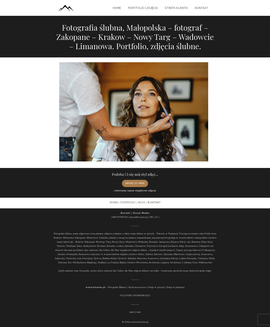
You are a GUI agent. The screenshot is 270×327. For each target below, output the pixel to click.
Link (131, 312)
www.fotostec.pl (96, 287)
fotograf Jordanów (168, 246)
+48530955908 (119, 217)
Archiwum (154, 262)
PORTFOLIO (128, 202)
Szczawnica (191, 246)
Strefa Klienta (176, 8)
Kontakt (201, 8)
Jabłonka (129, 246)
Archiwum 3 (176, 262)
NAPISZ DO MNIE (135, 183)
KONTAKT (154, 202)
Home (117, 8)
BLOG (141, 202)
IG (156, 217)
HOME (114, 202)
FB (151, 217)
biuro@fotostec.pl (139, 217)
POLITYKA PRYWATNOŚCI (135, 295)
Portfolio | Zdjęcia (143, 8)
